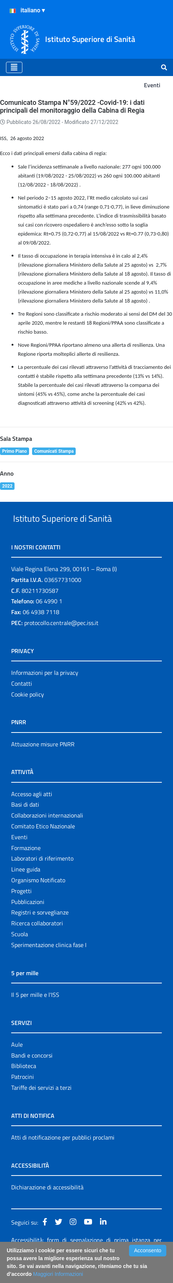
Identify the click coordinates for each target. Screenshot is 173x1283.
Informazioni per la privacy (44, 689)
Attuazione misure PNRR (43, 761)
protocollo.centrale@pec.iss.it (61, 640)
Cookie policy (27, 711)
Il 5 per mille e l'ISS (35, 1011)
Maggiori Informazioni (58, 1274)
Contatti (21, 700)
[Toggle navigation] (14, 67)
